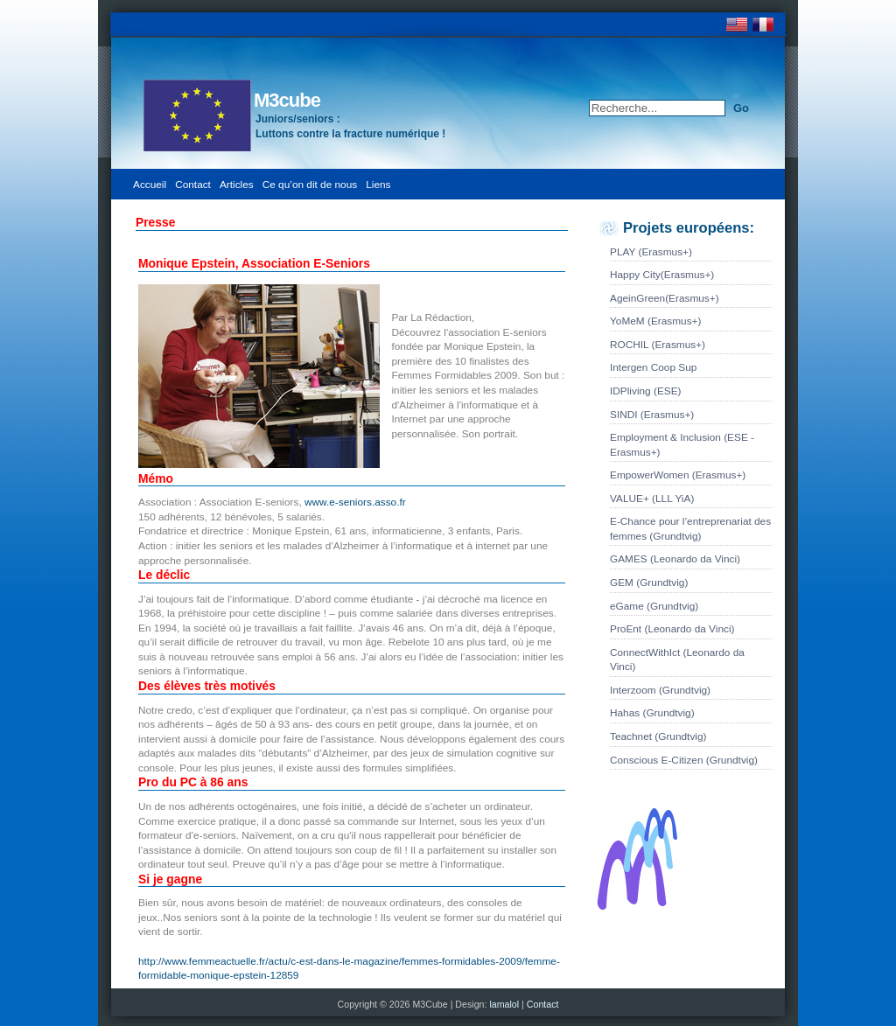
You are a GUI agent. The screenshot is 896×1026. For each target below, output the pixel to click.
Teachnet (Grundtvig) (658, 736)
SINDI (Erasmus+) (652, 414)
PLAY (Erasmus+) (651, 252)
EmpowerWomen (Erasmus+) (678, 475)
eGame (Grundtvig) (654, 606)
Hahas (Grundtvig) (652, 713)
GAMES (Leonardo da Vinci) (675, 559)
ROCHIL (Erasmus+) (657, 345)
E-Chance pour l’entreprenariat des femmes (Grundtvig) (690, 528)
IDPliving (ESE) (646, 391)
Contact (193, 184)
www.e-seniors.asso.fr (355, 502)
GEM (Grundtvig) (649, 582)
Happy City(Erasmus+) (662, 275)
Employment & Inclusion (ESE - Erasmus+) (682, 444)
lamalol (505, 1004)
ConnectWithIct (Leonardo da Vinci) (677, 660)
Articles (237, 184)
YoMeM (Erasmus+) (655, 321)
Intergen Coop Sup (653, 367)
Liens (378, 184)
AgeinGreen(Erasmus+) (664, 298)
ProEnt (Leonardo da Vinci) (672, 629)
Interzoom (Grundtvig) (660, 690)
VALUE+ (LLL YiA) (652, 498)
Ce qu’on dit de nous (310, 184)
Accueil (149, 184)
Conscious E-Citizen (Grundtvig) (684, 760)
